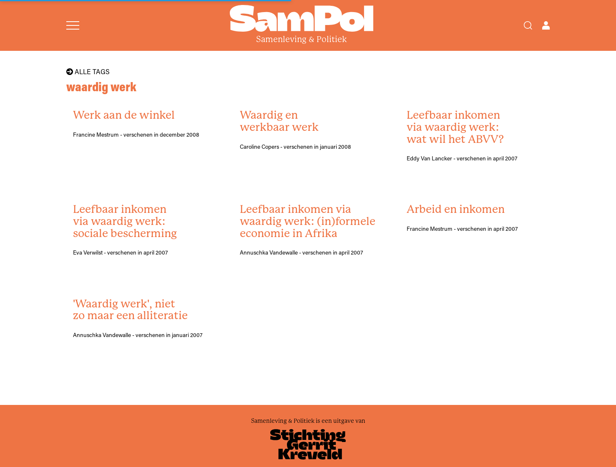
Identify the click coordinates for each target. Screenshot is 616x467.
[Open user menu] (546, 25)
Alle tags (88, 71)
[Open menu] (72, 25)
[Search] (528, 25)
